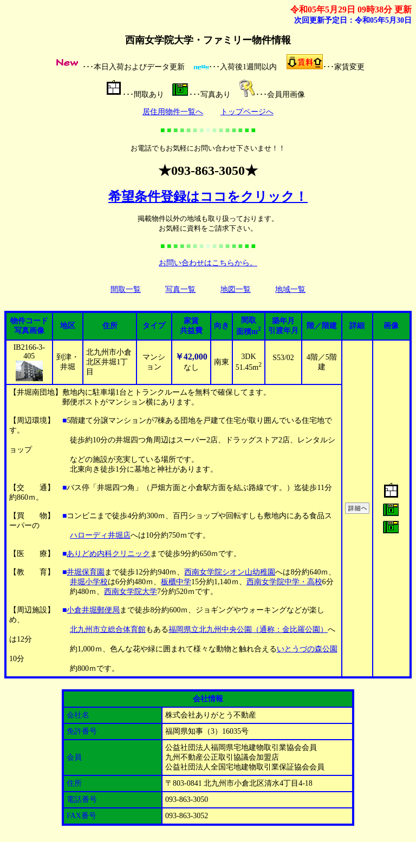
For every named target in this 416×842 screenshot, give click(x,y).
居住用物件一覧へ (172, 112)
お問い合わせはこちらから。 (208, 263)
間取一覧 (125, 289)
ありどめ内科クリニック (108, 554)
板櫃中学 (176, 582)
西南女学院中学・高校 (284, 582)
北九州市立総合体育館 (108, 629)
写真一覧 (180, 289)
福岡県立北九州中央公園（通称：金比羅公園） (248, 629)
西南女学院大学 (130, 592)
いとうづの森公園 (307, 649)
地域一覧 (290, 289)
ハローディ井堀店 (100, 535)
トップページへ (247, 112)
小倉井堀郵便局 (93, 610)
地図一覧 (235, 289)
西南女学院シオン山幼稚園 (229, 572)
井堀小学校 (89, 582)
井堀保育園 (86, 572)
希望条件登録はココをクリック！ (208, 197)
